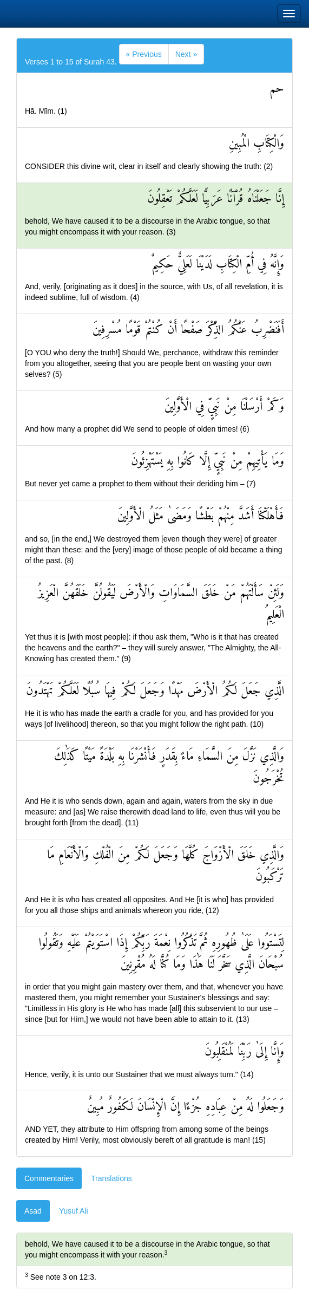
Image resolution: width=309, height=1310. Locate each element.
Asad (33, 1211)
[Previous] (144, 54)
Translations (111, 1178)
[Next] (186, 54)
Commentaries (49, 1178)
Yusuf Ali (73, 1211)
